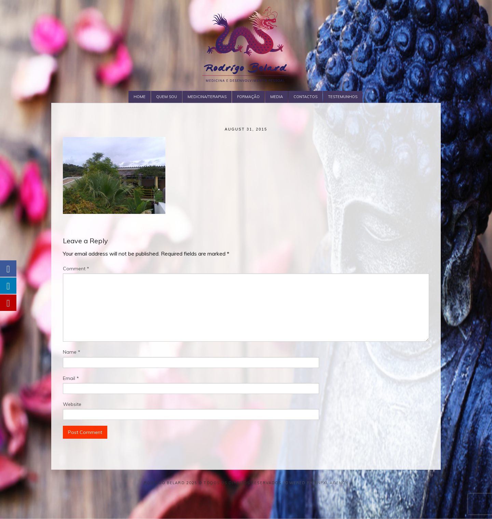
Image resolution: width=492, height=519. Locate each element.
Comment (76, 268)
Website (72, 404)
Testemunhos (342, 96)
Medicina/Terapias (207, 96)
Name (71, 352)
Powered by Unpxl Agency (315, 482)
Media (276, 96)
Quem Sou (166, 96)
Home (140, 96)
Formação (248, 96)
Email (71, 378)
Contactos (305, 96)
